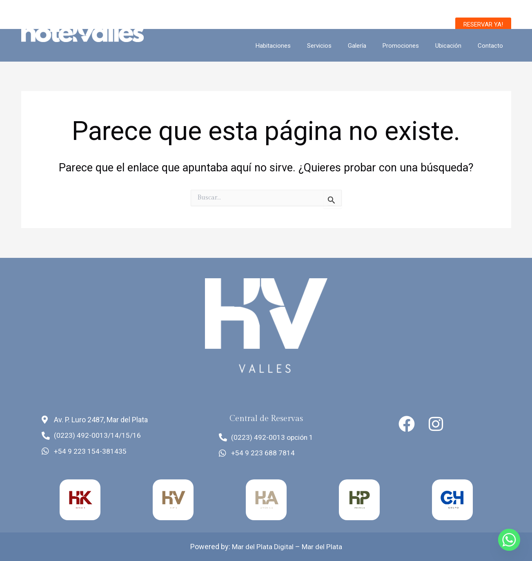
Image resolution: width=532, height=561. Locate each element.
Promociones (411, 45)
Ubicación (454, 45)
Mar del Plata (322, 547)
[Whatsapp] (509, 540)
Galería (371, 45)
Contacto (492, 45)
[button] (483, 25)
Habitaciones (295, 45)
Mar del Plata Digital (262, 547)
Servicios (337, 45)
